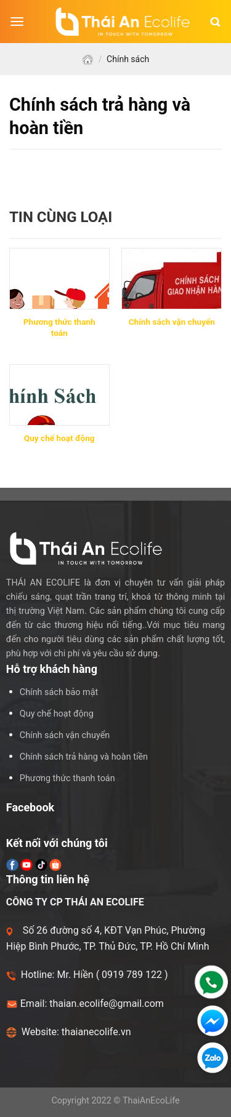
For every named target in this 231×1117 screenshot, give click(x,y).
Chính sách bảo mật (59, 692)
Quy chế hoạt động (57, 714)
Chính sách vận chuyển (65, 735)
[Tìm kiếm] (215, 22)
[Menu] (17, 21)
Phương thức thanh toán (67, 778)
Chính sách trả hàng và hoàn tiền (84, 757)
